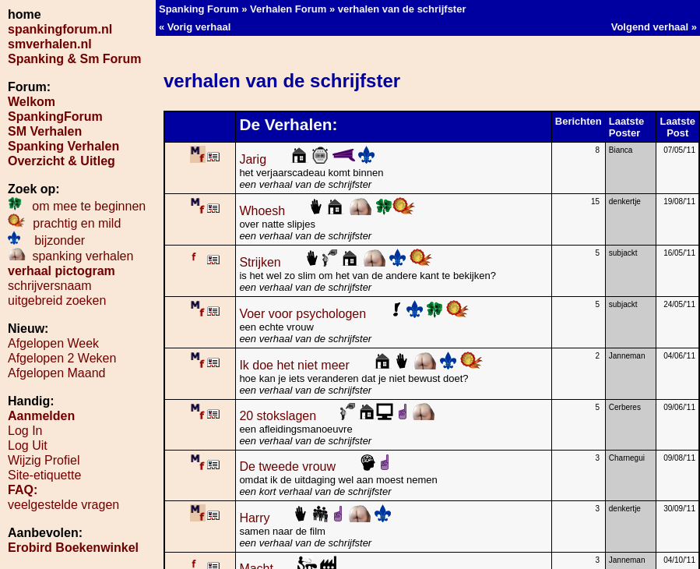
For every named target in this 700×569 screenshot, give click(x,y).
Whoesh (327, 210)
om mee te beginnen (77, 206)
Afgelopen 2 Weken (62, 358)
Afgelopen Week (53, 343)
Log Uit (27, 445)
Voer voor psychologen (354, 313)
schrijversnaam (50, 285)
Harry (315, 518)
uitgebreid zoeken (57, 300)
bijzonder (46, 240)
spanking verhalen (70, 256)
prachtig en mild (64, 223)
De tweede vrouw (314, 466)
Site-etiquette (44, 475)
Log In (25, 430)
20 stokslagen (337, 415)
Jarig (307, 159)
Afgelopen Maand (56, 373)
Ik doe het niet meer (361, 365)
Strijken (336, 262)
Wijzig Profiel (43, 460)
